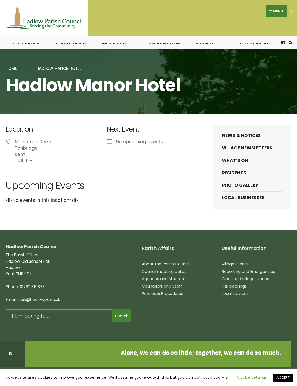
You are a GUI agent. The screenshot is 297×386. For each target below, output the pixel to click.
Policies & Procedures (162, 290)
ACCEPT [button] (283, 377)
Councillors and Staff (162, 283)
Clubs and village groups (245, 276)
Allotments (203, 40)
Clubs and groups (71, 40)
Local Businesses (243, 195)
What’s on (235, 157)
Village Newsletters (164, 40)
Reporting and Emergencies (248, 268)
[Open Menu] (291, 11)
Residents (234, 170)
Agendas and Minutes (163, 276)
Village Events (235, 261)
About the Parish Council (165, 261)
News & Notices (241, 132)
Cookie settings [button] (252, 377)
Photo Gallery (240, 182)
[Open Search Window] (290, 40)
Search (122, 313)
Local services (235, 290)
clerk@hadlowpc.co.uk (38, 296)
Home (11, 65)
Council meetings (25, 40)
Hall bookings (114, 40)
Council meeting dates (164, 268)
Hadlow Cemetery (253, 40)
